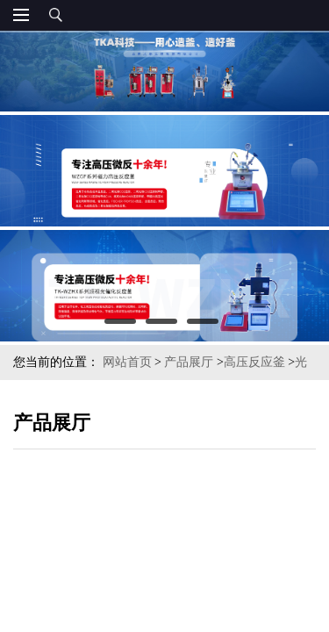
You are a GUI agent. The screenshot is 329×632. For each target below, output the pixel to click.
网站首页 (127, 362)
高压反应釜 (254, 362)
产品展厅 (188, 362)
